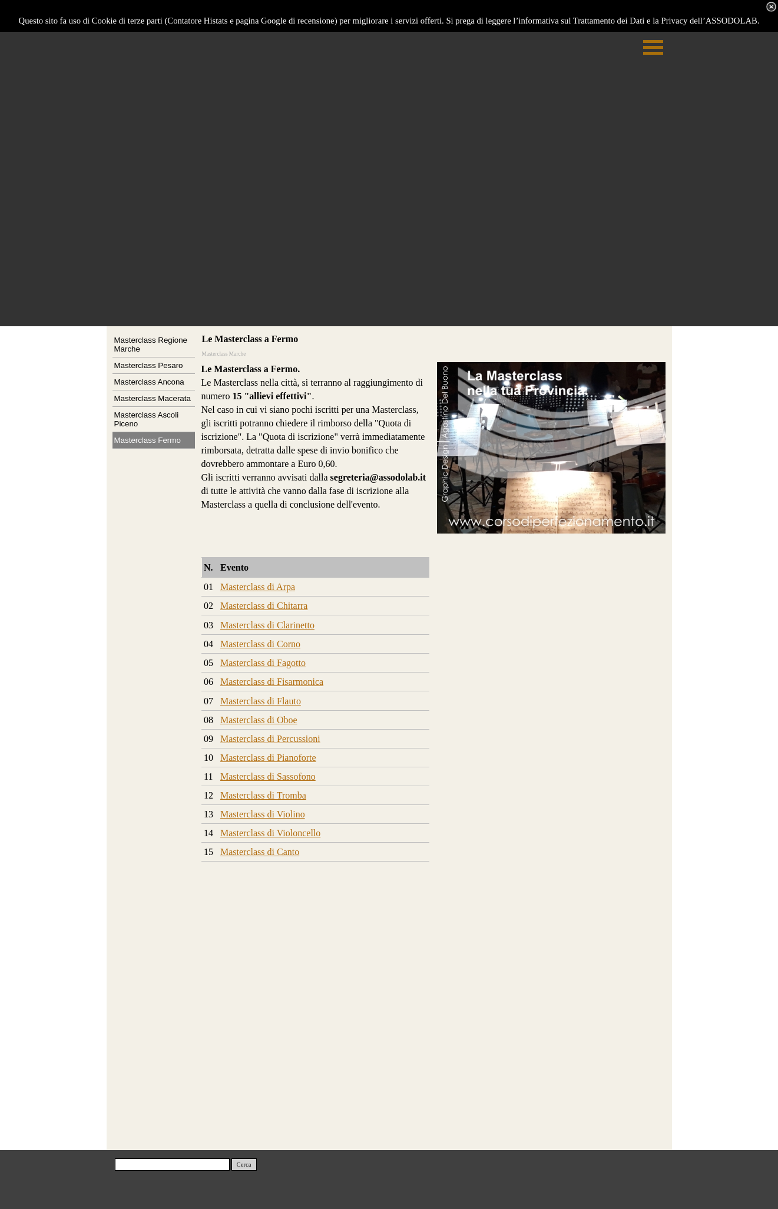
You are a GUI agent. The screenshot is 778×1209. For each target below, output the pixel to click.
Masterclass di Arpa (257, 587)
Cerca (244, 1164)
